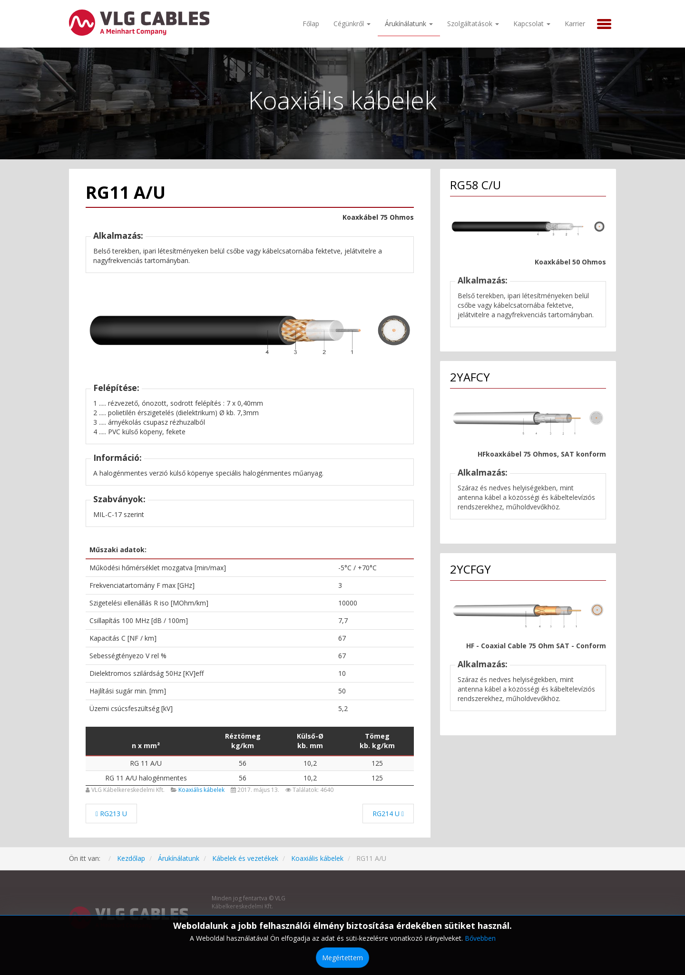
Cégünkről (352, 23)
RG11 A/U (126, 192)
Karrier (575, 23)
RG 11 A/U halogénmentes (146, 777)
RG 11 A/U (146, 763)
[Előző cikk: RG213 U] (111, 813)
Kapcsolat (531, 23)
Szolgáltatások (473, 23)
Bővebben (480, 938)
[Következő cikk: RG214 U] (388, 813)
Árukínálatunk (409, 23)
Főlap (311, 23)
